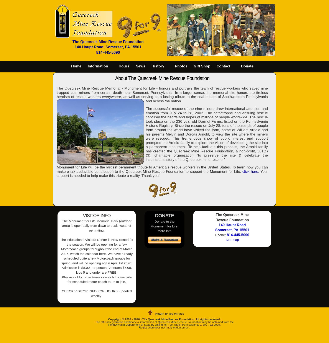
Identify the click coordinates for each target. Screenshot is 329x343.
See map (232, 240)
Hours (124, 66)
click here (250, 172)
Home (76, 66)
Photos (181, 66)
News (140, 66)
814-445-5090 (108, 52)
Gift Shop (202, 66)
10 (240, 53)
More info (164, 231)
